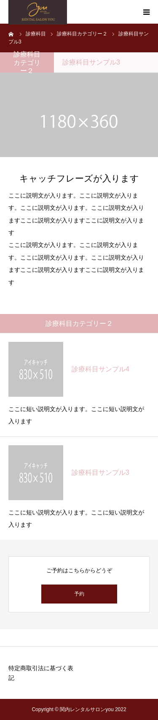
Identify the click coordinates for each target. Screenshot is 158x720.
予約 (79, 594)
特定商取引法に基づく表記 (40, 673)
